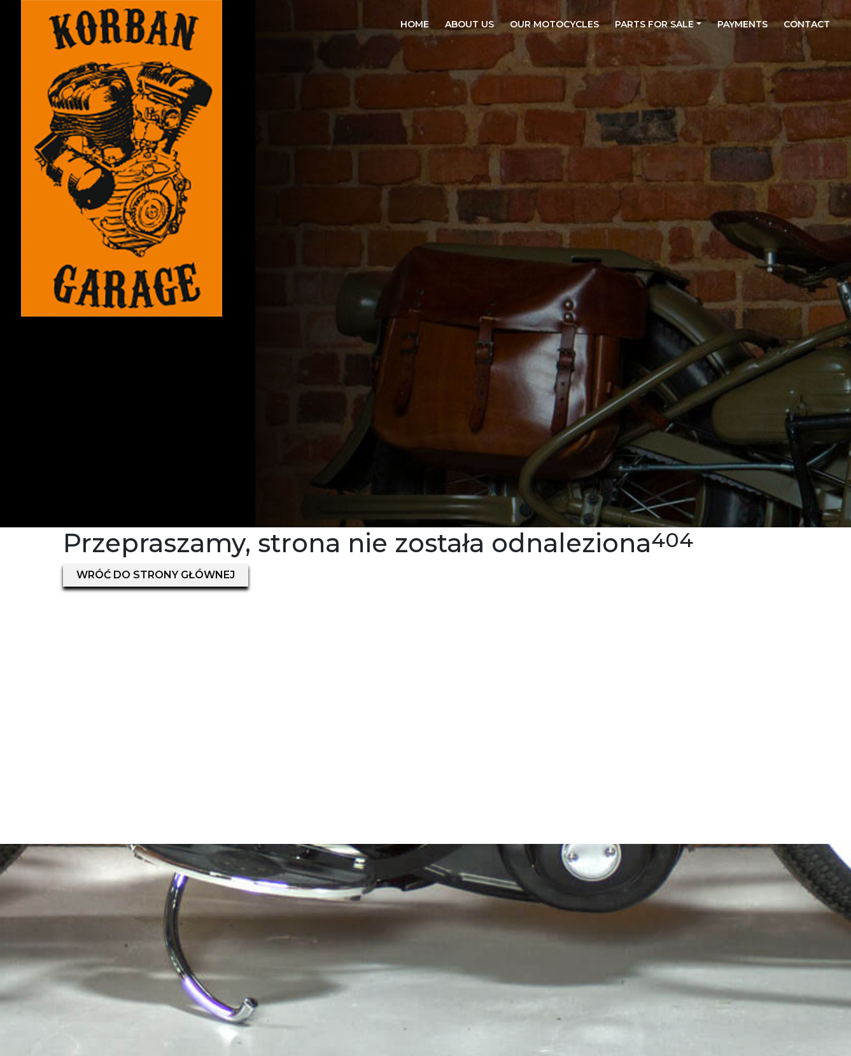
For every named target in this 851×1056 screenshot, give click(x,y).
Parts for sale (654, 24)
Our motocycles (554, 24)
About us (469, 24)
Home (414, 24)
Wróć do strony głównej (155, 575)
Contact (807, 24)
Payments (742, 24)
